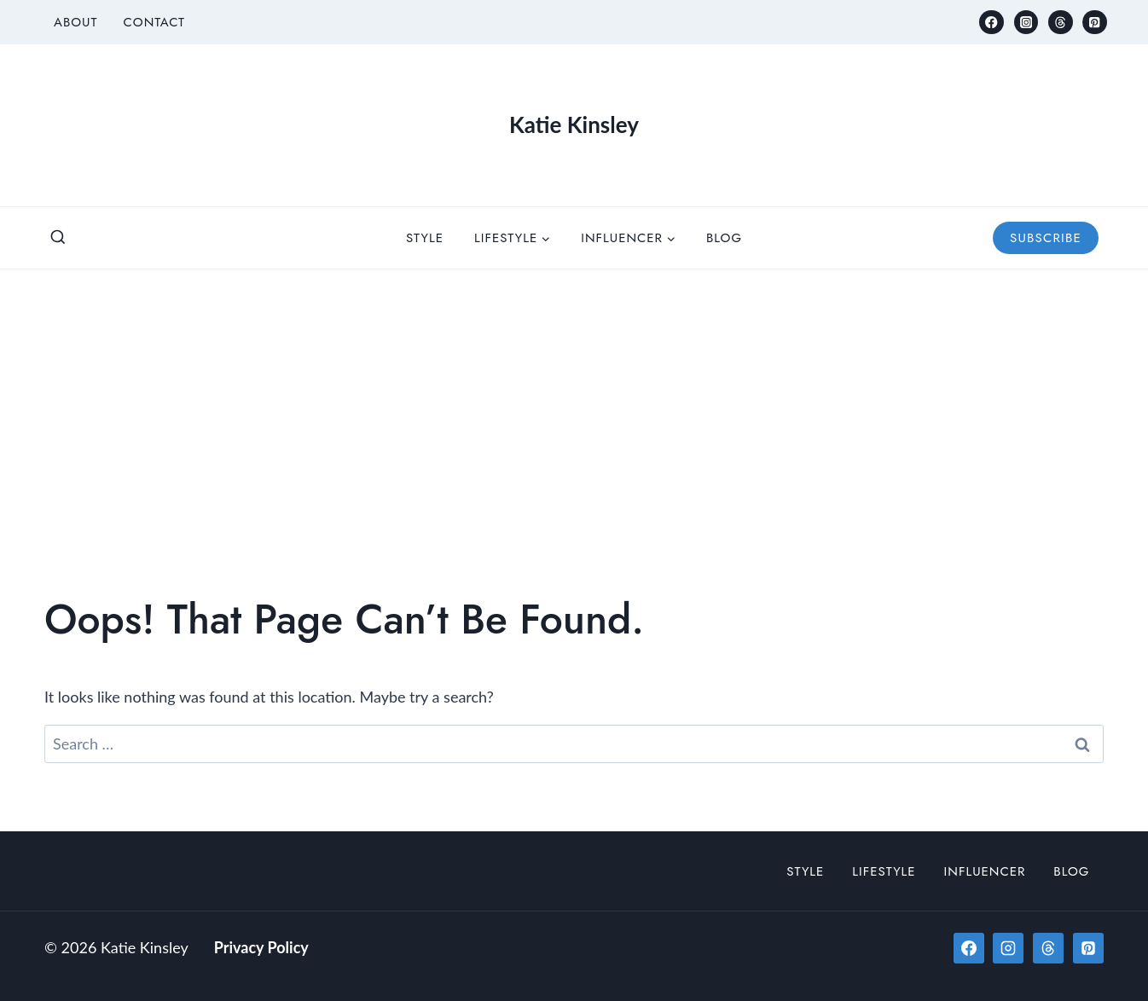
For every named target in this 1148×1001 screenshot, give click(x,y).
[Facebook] (991, 22)
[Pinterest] (1094, 22)
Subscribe (1045, 238)
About (76, 22)
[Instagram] (1026, 22)
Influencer (985, 871)
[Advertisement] (574, 397)
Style (425, 238)
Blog (724, 238)
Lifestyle (883, 871)
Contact (154, 22)
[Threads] (1060, 22)
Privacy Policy (261, 947)
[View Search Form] (58, 237)
